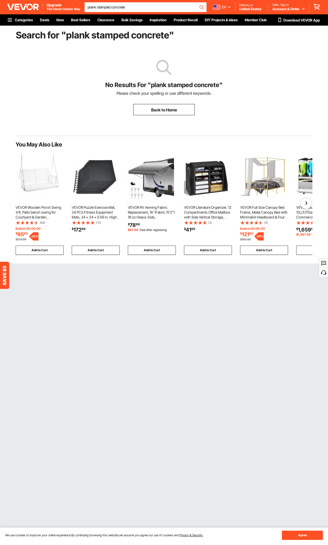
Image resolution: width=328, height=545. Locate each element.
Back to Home (164, 109)
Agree (302, 535)
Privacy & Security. (191, 535)
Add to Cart (40, 250)
